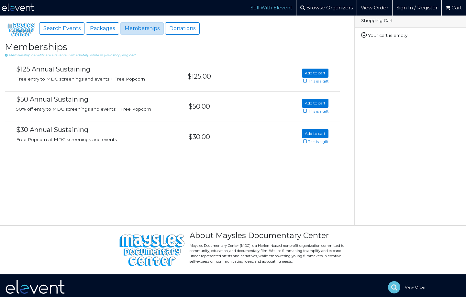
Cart (454, 8)
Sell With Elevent (271, 8)
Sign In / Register (417, 8)
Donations (182, 28)
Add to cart (315, 73)
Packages (102, 28)
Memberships (142, 28)
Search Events (62, 28)
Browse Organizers (326, 8)
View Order (374, 8)
